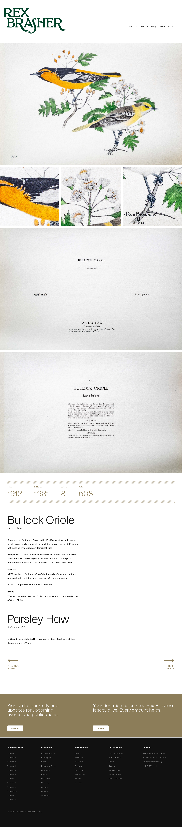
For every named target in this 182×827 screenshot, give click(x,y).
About (162, 27)
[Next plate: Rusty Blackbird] (169, 663)
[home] (38, 21)
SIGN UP (15, 728)
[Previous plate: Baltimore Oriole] (13, 663)
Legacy (128, 27)
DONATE (101, 728)
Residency (151, 27)
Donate (171, 27)
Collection (139, 27)
